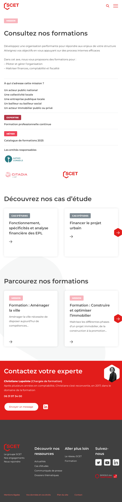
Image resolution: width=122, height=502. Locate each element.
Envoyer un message (21, 406)
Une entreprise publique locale (24, 99)
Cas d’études (41, 466)
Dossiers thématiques (46, 475)
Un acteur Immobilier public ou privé (28, 108)
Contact (78, 495)
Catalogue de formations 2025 (24, 140)
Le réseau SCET (73, 456)
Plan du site (62, 495)
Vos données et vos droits (38, 495)
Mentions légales (12, 495)
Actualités (40, 461)
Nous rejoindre (12, 461)
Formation (71, 460)
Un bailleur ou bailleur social (23, 103)
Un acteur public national (21, 90)
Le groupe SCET (13, 454)
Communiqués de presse (48, 470)
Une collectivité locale (18, 94)
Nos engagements (14, 457)
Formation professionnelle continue (27, 124)
